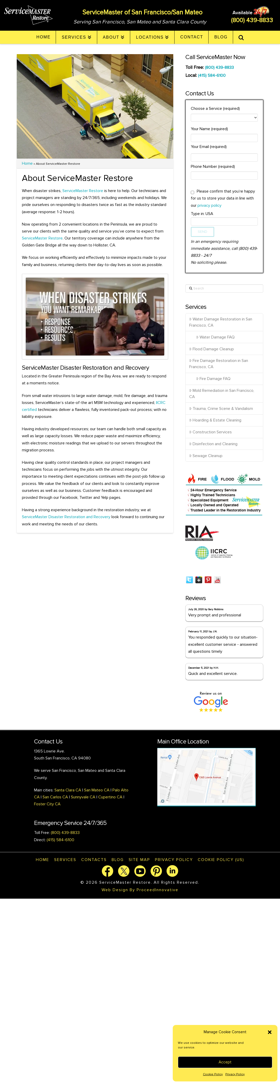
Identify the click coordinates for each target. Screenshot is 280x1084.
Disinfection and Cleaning (213, 443)
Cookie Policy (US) (221, 859)
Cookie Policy (213, 1074)
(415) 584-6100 (212, 75)
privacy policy (209, 205)
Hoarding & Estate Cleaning (215, 420)
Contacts (94, 859)
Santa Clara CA (68, 790)
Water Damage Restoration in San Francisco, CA (220, 322)
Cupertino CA (110, 797)
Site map (139, 859)
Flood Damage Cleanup (211, 349)
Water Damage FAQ (215, 337)
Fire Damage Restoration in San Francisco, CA (218, 363)
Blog (118, 859)
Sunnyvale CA (83, 797)
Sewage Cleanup (206, 455)
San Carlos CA (55, 797)
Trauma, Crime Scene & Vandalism (221, 408)
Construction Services (210, 432)
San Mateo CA (97, 790)
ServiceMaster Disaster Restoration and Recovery (66, 516)
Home (27, 163)
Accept (225, 1062)
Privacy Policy (235, 1074)
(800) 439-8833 (252, 20)
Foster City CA (47, 804)
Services (65, 859)
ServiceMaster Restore (82, 190)
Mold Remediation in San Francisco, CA (221, 393)
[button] (269, 1032)
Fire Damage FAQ (213, 378)
